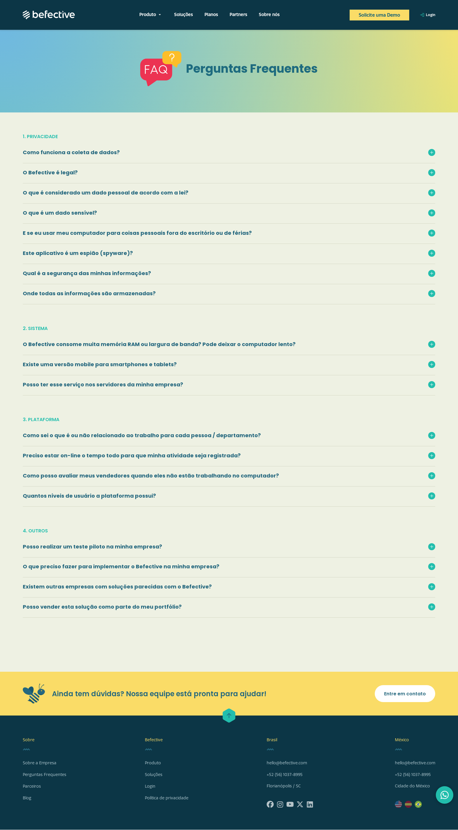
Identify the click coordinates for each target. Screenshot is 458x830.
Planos (211, 14)
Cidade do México (412, 786)
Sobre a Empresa (39, 763)
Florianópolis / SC (284, 786)
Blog (27, 798)
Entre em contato (405, 694)
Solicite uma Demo (379, 15)
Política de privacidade (166, 798)
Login (427, 15)
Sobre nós (269, 14)
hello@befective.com (287, 763)
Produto (150, 14)
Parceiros (32, 786)
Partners (238, 14)
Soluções (183, 14)
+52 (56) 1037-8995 (285, 774)
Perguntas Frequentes (44, 774)
